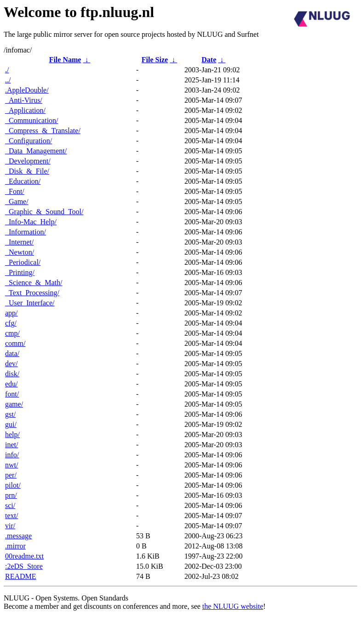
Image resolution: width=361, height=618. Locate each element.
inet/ (11, 445)
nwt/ (11, 465)
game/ (14, 404)
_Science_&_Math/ (33, 282)
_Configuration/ (28, 141)
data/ (12, 353)
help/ (12, 434)
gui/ (11, 424)
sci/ (10, 505)
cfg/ (11, 323)
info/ (12, 455)
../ (8, 80)
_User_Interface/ (30, 303)
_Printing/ (19, 272)
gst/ (10, 414)
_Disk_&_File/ (27, 171)
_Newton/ (19, 252)
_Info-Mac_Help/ (31, 222)
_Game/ (17, 201)
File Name (65, 60)
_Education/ (22, 181)
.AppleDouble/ (27, 90)
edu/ (11, 384)
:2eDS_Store (24, 566)
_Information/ (25, 232)
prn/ (11, 495)
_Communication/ (31, 120)
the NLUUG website (232, 606)
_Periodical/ (22, 262)
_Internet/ (19, 242)
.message (18, 536)
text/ (11, 515)
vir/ (10, 526)
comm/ (15, 343)
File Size (155, 60)
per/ (11, 475)
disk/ (12, 374)
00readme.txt (24, 556)
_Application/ (25, 110)
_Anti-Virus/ (23, 100)
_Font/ (14, 191)
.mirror (15, 546)
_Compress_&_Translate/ (42, 130)
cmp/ (12, 333)
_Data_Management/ (36, 151)
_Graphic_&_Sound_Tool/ (44, 212)
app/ (11, 313)
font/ (12, 394)
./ (7, 70)
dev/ (11, 363)
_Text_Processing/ (32, 293)
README (20, 576)
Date (208, 60)
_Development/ (28, 161)
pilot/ (13, 485)
